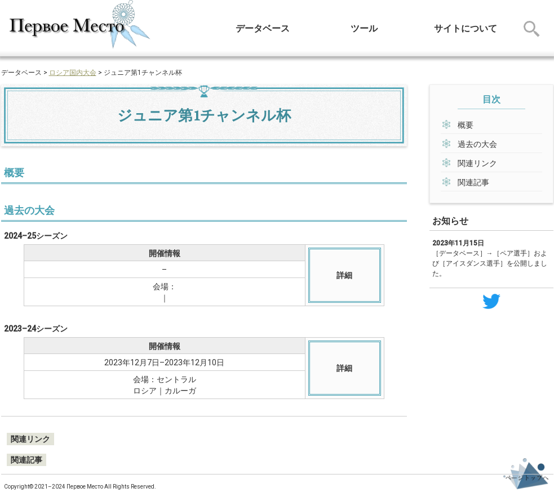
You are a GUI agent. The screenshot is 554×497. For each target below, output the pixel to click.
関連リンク (477, 163)
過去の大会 (477, 144)
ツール (364, 28)
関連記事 (473, 182)
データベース (263, 28)
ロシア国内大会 (72, 73)
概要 (465, 124)
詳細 (344, 275)
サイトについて (465, 28)
